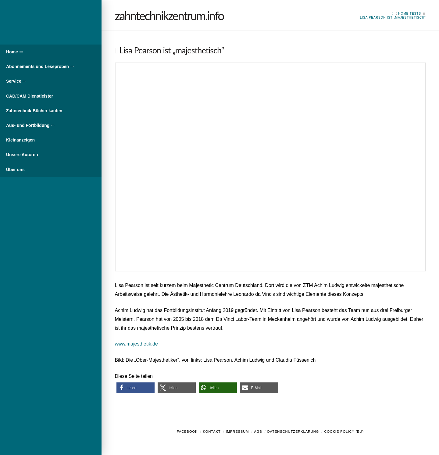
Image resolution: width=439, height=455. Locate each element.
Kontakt (212, 431)
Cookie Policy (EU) (344, 431)
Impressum (237, 431)
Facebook (187, 431)
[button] (135, 387)
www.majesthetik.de (136, 343)
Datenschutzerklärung (293, 431)
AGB (258, 431)
